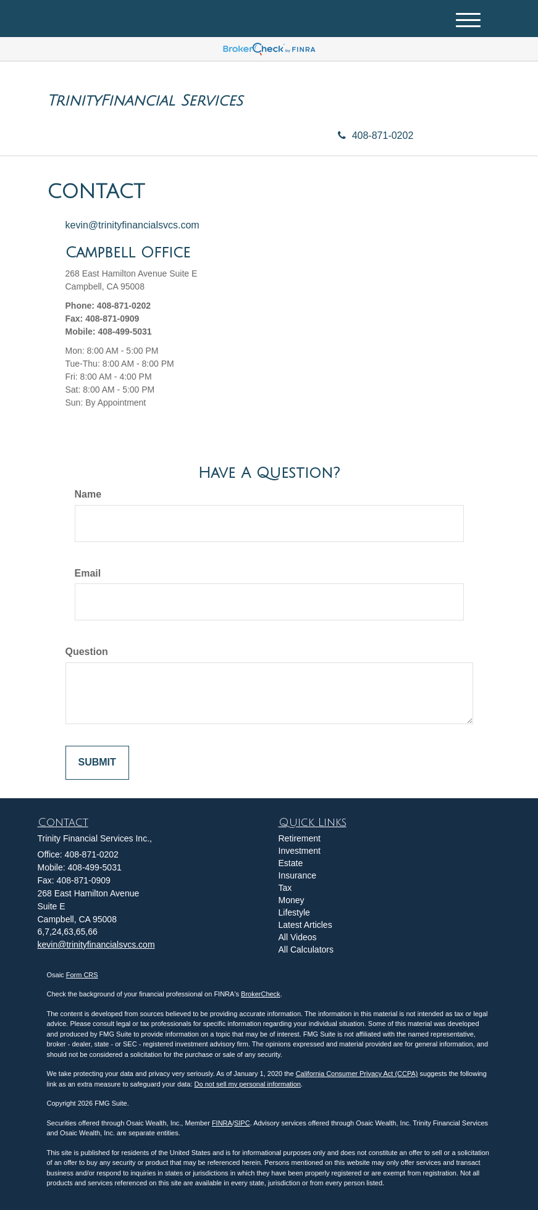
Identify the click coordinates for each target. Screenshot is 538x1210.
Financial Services (171, 101)
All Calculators (306, 949)
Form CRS (82, 974)
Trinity (73, 101)
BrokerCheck (260, 994)
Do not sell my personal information (248, 1084)
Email (88, 573)
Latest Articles (305, 925)
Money (292, 900)
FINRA (222, 1123)
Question (86, 651)
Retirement (300, 838)
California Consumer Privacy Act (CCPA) (357, 1073)
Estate (291, 863)
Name (88, 494)
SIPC (242, 1123)
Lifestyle (294, 912)
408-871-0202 (376, 135)
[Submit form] (97, 763)
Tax (285, 888)
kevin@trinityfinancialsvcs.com (132, 225)
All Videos (298, 937)
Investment (300, 851)
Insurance (297, 875)
